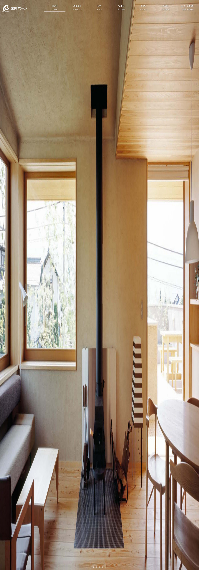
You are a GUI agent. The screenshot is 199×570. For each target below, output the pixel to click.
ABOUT (166, 7)
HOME (55, 7)
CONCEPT (77, 7)
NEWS (144, 7)
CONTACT (188, 7)
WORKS (121, 7)
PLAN (99, 7)
